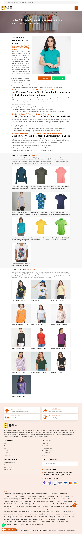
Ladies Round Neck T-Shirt (11, 519)
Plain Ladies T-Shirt (26, 519)
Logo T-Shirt (69, 506)
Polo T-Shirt (20, 506)
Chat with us (58, 78)
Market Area (7, 455)
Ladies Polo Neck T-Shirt (45, 517)
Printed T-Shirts (46, 446)
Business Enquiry (8, 529)
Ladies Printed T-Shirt (30, 517)
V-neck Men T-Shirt (22, 514)
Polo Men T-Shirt (8, 504)
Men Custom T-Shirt (9, 506)
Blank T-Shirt (42, 496)
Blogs (5, 448)
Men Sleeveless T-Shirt (35, 514)
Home (13, 23)
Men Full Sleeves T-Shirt (10, 509)
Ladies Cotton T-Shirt (68, 517)
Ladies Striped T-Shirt (62, 522)
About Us (6, 446)
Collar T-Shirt (45, 455)
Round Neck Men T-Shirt (69, 501)
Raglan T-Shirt (66, 499)
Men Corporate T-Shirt (49, 509)
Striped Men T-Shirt (9, 514)
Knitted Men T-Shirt (62, 509)
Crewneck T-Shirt (9, 501)
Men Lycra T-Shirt (36, 509)
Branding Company (71, 530)
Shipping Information (9, 463)
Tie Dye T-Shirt (56, 499)
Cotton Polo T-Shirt (49, 504)
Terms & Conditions (9, 467)
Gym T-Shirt (60, 496)
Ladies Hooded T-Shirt (36, 524)
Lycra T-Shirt (51, 496)
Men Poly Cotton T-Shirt (10, 511)
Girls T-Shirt (57, 517)
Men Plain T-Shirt (30, 501)
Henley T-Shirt (19, 501)
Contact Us (7, 450)
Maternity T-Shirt (23, 524)
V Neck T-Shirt (69, 496)
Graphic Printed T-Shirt (10, 499)
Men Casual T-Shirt (24, 509)
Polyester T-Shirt (8, 496)
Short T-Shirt (36, 522)
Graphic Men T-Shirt (49, 514)
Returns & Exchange (9, 465)
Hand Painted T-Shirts (44, 499)
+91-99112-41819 (50, 469)
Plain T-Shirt (45, 444)
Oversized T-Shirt (20, 496)
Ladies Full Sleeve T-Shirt (40, 519)
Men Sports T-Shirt (43, 506)
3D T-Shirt (7, 517)
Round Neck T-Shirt (47, 450)
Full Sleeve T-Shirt (32, 496)
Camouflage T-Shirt (66, 511)
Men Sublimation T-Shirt (22, 504)
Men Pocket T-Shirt (17, 517)
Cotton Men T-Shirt (31, 506)
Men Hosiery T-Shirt (69, 514)
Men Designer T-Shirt (53, 511)
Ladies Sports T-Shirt (10, 522)
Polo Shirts (59, 514)
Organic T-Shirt (32, 499)
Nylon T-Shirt (22, 499)
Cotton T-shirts (46, 453)
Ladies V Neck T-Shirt (48, 522)
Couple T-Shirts (62, 519)
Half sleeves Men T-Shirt (57, 506)
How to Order (7, 469)
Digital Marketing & (61, 530)
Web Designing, (53, 530)
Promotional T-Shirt (42, 501)
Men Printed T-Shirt (55, 501)
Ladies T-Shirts (21, 23)
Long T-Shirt (52, 519)
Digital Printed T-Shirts (25, 511)
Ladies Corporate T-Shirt (24, 522)
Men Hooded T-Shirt (39, 511)
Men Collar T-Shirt (62, 504)
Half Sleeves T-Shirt (47, 448)
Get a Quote (45, 78)
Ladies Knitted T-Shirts (10, 524)
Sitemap (6, 453)
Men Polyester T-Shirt (36, 504)
